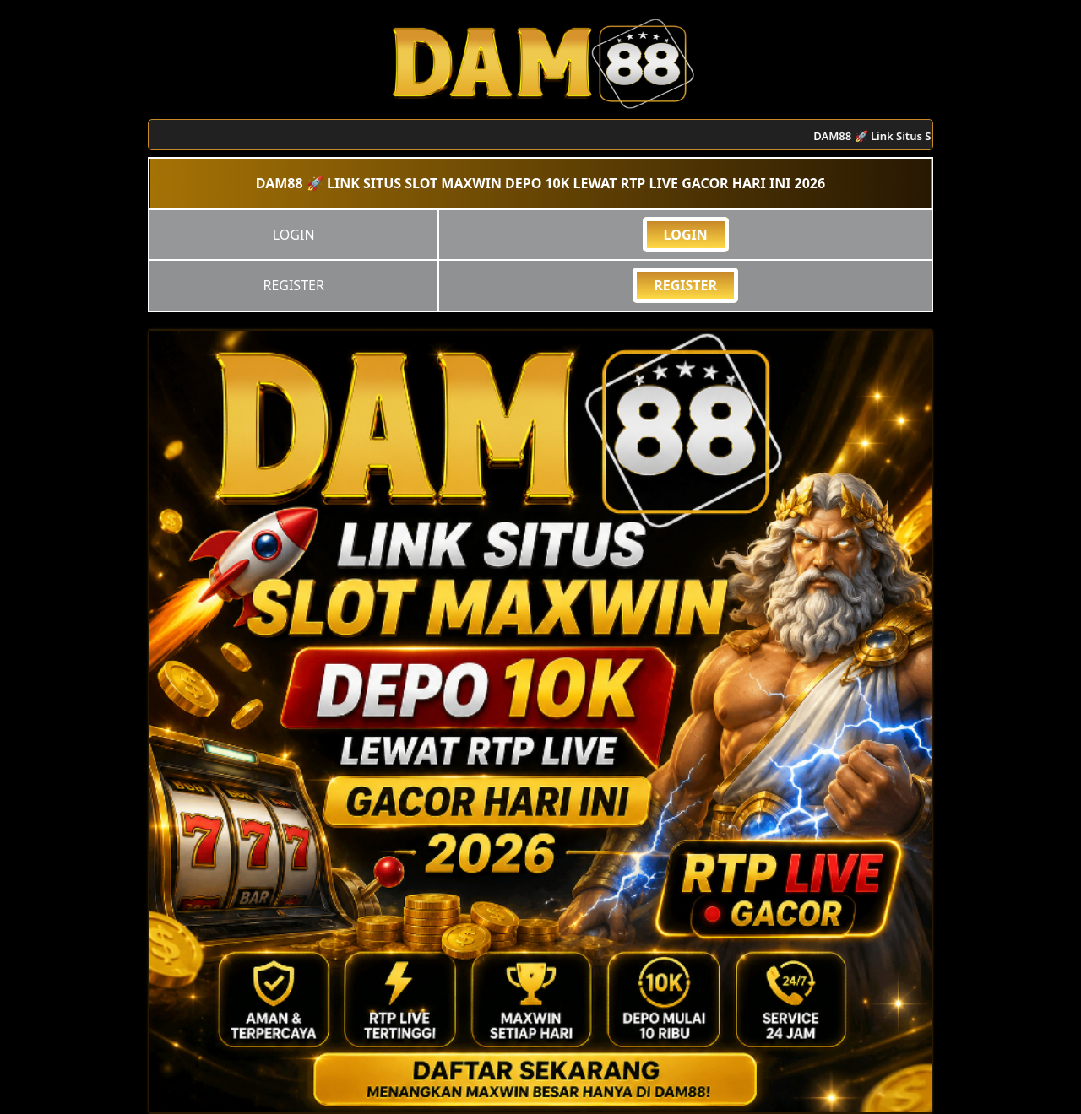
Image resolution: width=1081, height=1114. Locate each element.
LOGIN (686, 234)
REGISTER (685, 285)
